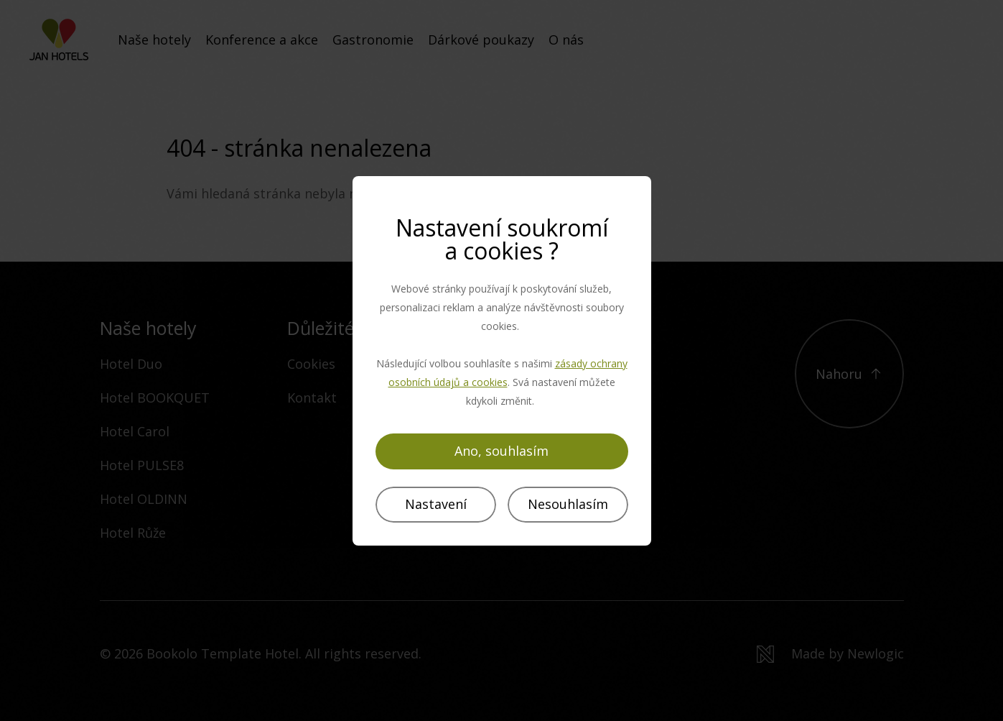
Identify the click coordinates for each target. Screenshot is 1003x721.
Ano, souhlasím (501, 450)
